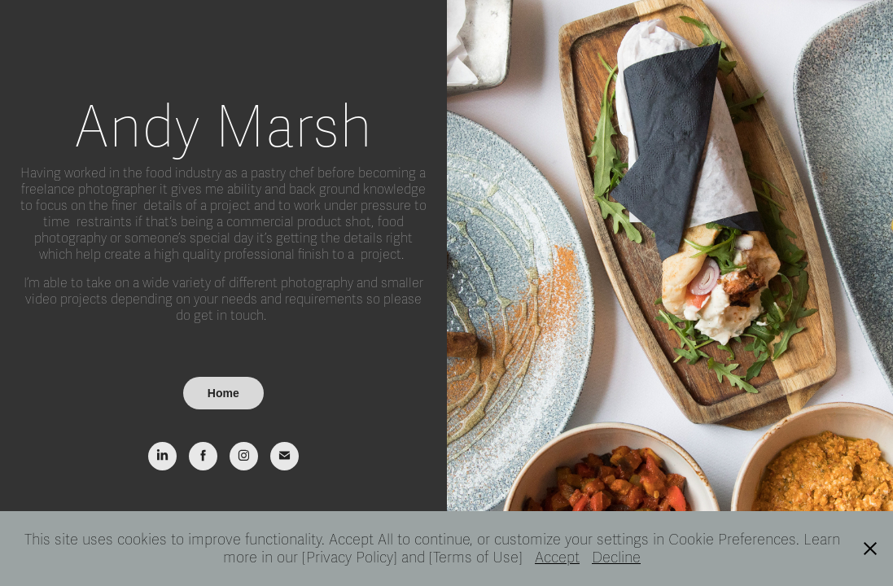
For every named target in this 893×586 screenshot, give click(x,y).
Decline (616, 557)
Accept (557, 557)
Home (223, 393)
